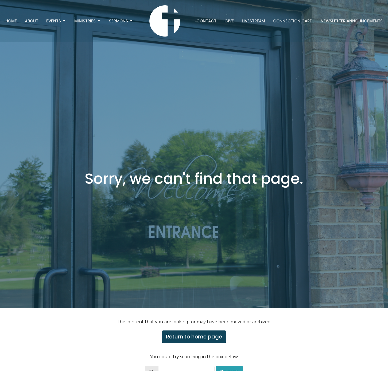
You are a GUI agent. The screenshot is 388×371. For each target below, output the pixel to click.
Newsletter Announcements (352, 21)
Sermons (121, 21)
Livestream (253, 21)
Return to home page (194, 336)
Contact (206, 21)
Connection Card (293, 21)
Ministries (87, 21)
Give (229, 21)
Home (11, 21)
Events (56, 21)
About (31, 21)
